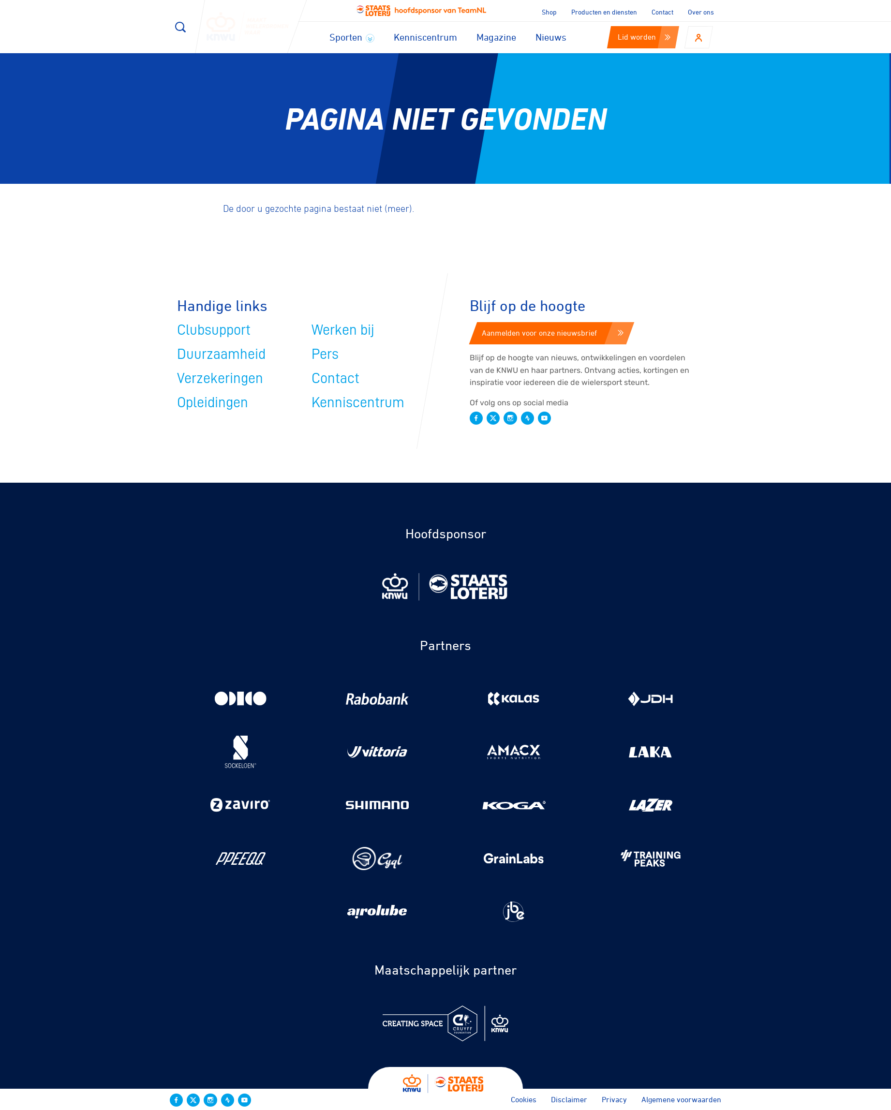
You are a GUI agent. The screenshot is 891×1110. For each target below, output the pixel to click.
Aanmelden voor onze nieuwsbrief (553, 332)
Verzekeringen (220, 378)
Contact (662, 12)
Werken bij (343, 330)
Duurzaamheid (221, 354)
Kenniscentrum (425, 37)
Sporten (351, 37)
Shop (549, 12)
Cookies (523, 1099)
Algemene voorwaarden (681, 1099)
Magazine (496, 37)
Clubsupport (214, 330)
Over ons (701, 12)
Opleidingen (212, 402)
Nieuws (550, 37)
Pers (325, 354)
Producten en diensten (604, 12)
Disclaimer (569, 1099)
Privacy (614, 1099)
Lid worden (644, 36)
